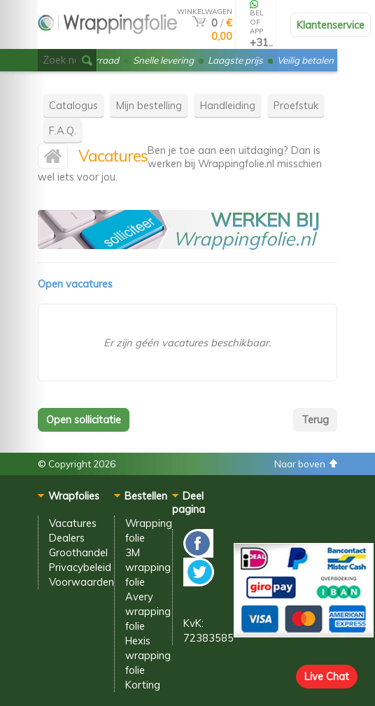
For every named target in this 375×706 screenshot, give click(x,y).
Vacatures (73, 523)
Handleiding (227, 105)
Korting (142, 684)
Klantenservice (331, 24)
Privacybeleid (80, 567)
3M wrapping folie (148, 567)
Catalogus (73, 105)
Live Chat (326, 676)
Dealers (67, 537)
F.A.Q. (62, 130)
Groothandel (78, 552)
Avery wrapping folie (148, 611)
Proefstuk (296, 105)
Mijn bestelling (149, 105)
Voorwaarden (81, 581)
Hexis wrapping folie (148, 655)
